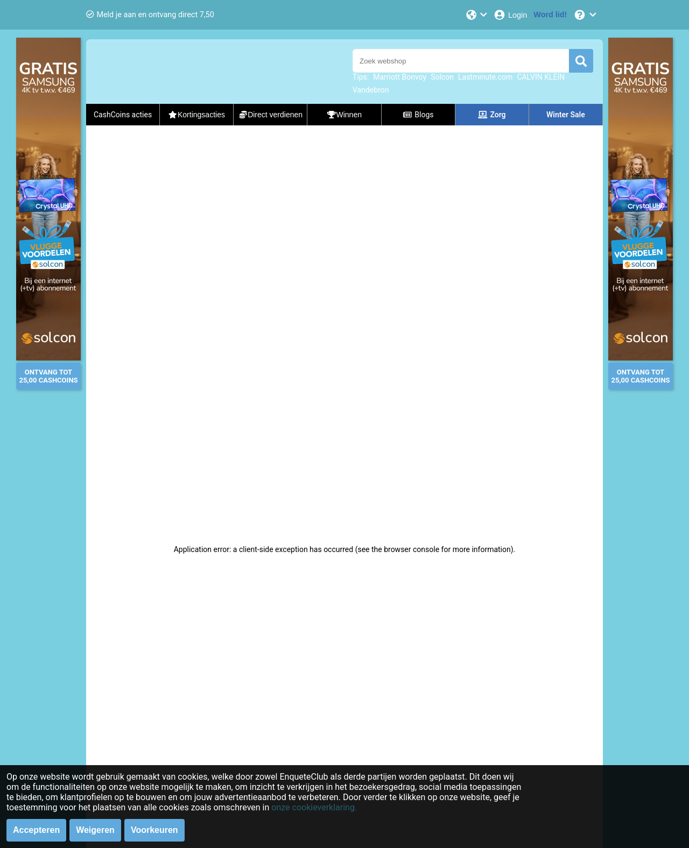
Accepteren (36, 830)
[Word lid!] (550, 15)
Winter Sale (565, 114)
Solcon (442, 77)
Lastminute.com (485, 77)
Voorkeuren (154, 830)
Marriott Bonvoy (399, 77)
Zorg (492, 114)
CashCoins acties (123, 114)
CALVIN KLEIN (541, 77)
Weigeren (95, 830)
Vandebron (371, 90)
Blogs (418, 114)
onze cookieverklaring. (314, 807)
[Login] (510, 15)
